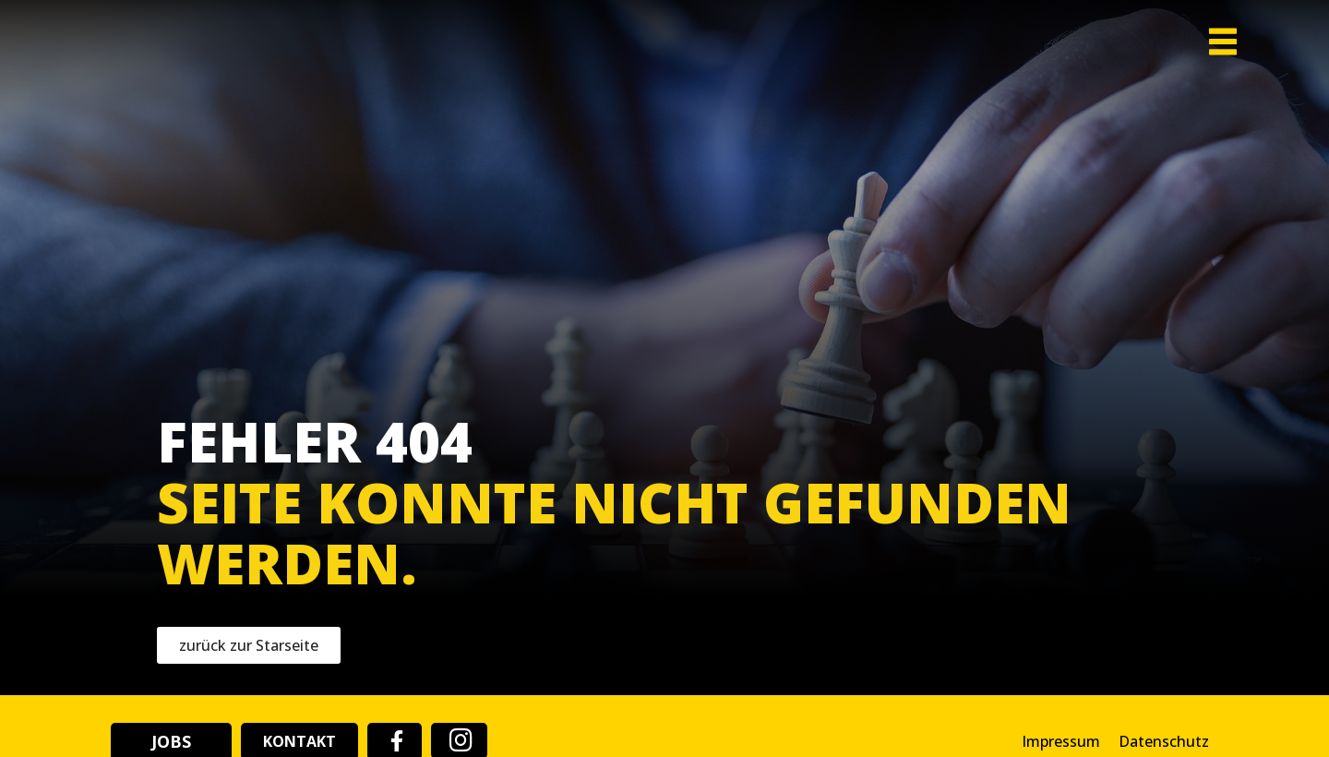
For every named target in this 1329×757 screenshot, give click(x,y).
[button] (1196, 71)
